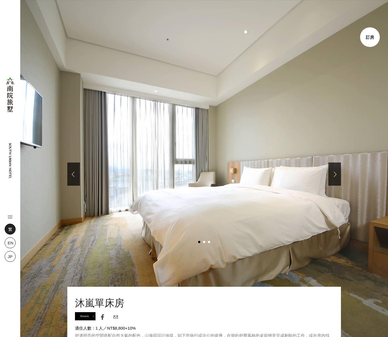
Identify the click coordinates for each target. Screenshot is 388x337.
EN (10, 243)
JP (10, 256)
